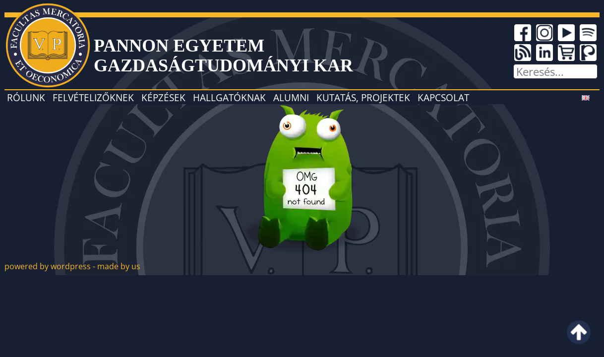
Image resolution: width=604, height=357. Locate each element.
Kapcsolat (443, 97)
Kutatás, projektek (363, 97)
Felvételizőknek (93, 97)
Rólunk (26, 97)
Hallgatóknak (229, 97)
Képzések (163, 97)
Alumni (291, 97)
